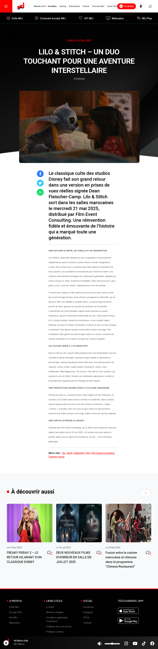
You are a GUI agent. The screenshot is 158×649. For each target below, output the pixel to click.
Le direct (126, 6)
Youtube (87, 622)
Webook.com (39, 6)
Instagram (88, 612)
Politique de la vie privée (59, 626)
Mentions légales (54, 612)
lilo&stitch (78, 453)
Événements (74, 6)
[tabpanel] (29, 534)
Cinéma (86, 6)
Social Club (112, 6)
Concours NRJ (98, 6)
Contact (50, 607)
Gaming (62, 6)
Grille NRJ (14, 607)
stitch (69, 453)
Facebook (88, 607)
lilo (63, 453)
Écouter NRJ (15, 612)
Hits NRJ (13, 617)
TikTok (86, 617)
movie (61, 456)
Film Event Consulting (102, 453)
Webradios (14, 622)
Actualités (52, 6)
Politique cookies (55, 631)
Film (87, 453)
